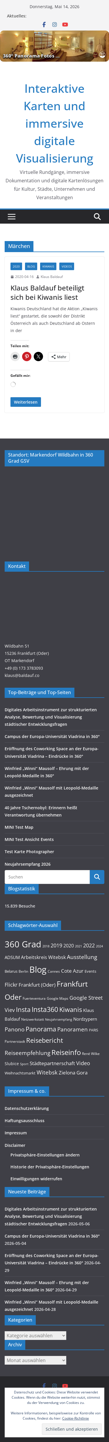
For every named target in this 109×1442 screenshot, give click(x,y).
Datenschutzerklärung (27, 1108)
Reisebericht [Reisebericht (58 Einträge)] (44, 1040)
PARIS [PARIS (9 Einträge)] (93, 1030)
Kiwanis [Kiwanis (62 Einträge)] (70, 1009)
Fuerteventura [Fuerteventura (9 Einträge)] (34, 998)
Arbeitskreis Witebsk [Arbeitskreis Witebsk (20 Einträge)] (43, 957)
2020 (16, 266)
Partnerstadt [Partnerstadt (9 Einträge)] (15, 1041)
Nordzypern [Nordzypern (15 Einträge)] (85, 1019)
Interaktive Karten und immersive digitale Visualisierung (54, 123)
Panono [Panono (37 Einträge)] (14, 1029)
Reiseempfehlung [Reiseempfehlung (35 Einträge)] (27, 1053)
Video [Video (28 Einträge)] (83, 1063)
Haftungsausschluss (24, 1120)
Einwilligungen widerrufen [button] (36, 1178)
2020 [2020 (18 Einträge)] (68, 945)
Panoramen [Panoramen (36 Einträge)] (72, 1029)
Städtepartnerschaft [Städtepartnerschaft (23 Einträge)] (52, 1063)
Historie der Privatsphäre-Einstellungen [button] (49, 1167)
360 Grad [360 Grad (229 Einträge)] (23, 944)
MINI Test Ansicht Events (29, 839)
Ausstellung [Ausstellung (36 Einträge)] (82, 957)
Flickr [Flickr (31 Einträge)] (11, 984)
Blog (31, 266)
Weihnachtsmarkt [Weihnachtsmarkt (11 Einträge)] (20, 1073)
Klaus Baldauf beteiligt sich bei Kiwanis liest (47, 292)
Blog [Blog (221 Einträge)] (38, 969)
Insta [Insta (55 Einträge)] (23, 1009)
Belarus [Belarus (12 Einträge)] (11, 971)
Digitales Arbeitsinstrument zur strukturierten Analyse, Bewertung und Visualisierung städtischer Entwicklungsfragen (51, 717)
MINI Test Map (19, 827)
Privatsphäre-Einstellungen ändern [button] (45, 1155)
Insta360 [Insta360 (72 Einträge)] (45, 1009)
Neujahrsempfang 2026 (28, 864)
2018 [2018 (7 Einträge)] (45, 946)
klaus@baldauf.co (22, 675)
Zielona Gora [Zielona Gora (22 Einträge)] (73, 1072)
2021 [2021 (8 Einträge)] (78, 946)
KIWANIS (48, 266)
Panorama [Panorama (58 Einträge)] (41, 1029)
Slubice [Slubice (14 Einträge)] (12, 1063)
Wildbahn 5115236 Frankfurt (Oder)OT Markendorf (27, 653)
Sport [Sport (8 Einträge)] (24, 1064)
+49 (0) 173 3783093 (24, 668)
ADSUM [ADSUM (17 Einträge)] (12, 957)
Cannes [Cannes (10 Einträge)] (54, 971)
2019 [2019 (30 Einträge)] (56, 945)
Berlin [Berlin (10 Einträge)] (23, 971)
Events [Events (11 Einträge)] (90, 971)
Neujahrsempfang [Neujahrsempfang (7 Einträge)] (58, 1019)
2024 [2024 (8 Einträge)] (99, 946)
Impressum (16, 1133)
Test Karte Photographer (29, 851)
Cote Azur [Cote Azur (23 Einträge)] (72, 970)
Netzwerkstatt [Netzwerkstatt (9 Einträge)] (32, 1019)
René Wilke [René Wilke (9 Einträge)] (91, 1053)
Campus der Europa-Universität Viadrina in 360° (52, 736)
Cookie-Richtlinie (75, 1418)
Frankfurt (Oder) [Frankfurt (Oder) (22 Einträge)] (37, 984)
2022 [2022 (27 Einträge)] (89, 945)
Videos (67, 266)
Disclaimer (15, 1145)
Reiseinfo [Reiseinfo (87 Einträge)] (66, 1052)
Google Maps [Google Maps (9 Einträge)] (57, 998)
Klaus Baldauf (52, 276)
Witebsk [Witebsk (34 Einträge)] (47, 1072)
